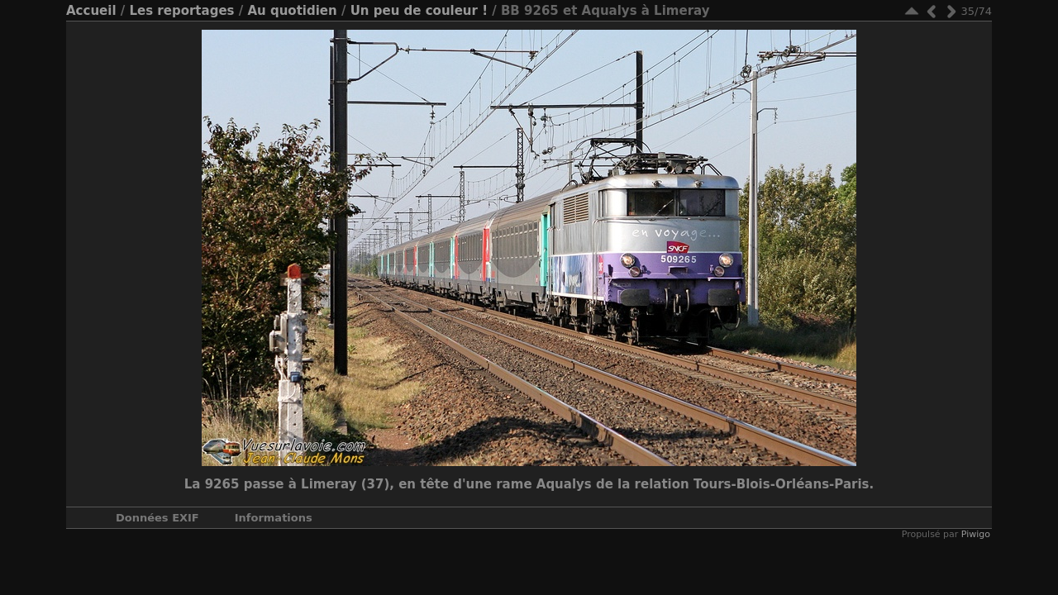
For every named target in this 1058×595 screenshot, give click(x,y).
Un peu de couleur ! (419, 10)
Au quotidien (291, 10)
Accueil (91, 10)
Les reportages (181, 10)
